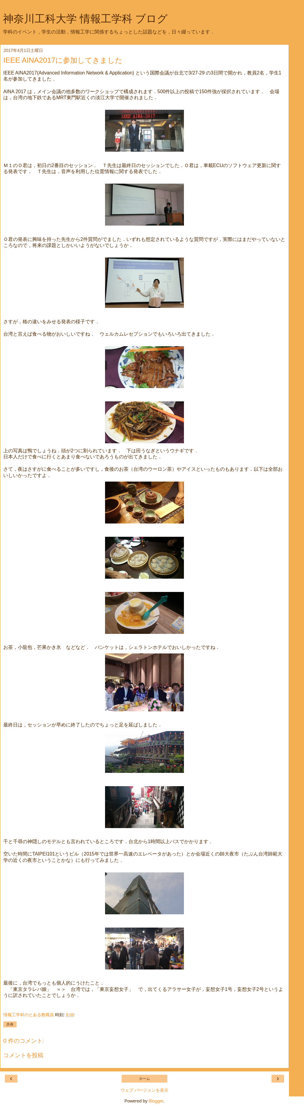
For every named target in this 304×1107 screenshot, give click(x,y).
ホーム (144, 1079)
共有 (10, 1024)
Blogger (156, 1101)
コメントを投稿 (23, 1055)
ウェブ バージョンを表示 (144, 1090)
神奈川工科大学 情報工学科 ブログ (85, 18)
